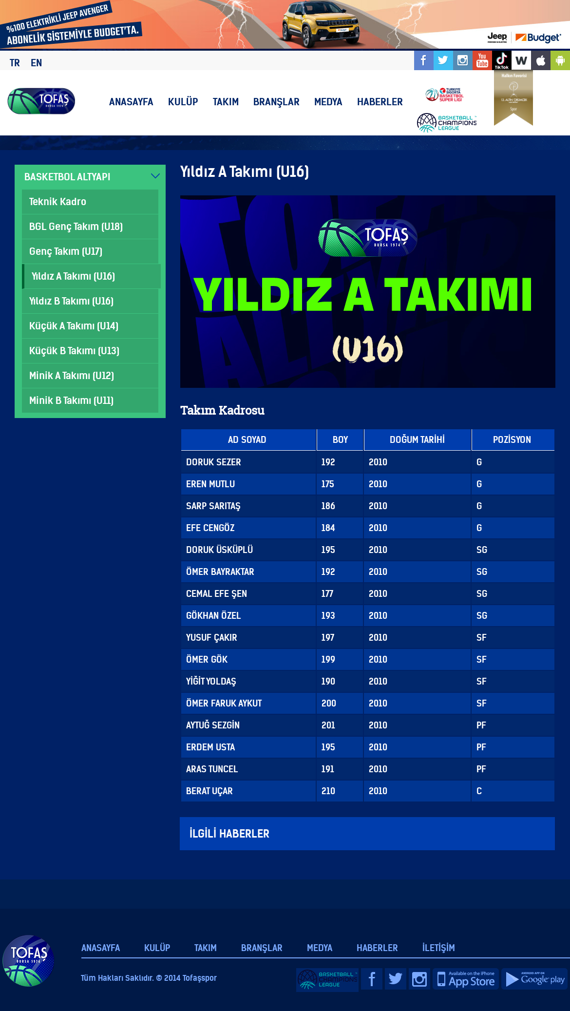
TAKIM (226, 101)
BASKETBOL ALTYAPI (67, 177)
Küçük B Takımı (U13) (74, 350)
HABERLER (380, 101)
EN (36, 63)
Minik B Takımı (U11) (71, 400)
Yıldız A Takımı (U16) (73, 276)
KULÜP (183, 101)
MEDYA (328, 101)
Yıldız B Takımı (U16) (71, 301)
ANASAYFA (131, 101)
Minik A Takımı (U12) (71, 375)
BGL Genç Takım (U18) (76, 226)
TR (15, 63)
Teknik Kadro (57, 201)
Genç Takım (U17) (65, 251)
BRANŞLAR (276, 101)
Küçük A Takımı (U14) (73, 326)
